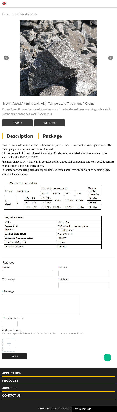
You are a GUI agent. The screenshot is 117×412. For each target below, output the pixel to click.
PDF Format (49, 122)
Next (110, 58)
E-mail (62, 267)
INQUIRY (17, 122)
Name (6, 267)
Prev (6, 58)
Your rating (8, 279)
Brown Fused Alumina (24, 14)
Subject (63, 279)
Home (5, 14)
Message (8, 291)
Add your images (42, 331)
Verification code (12, 318)
